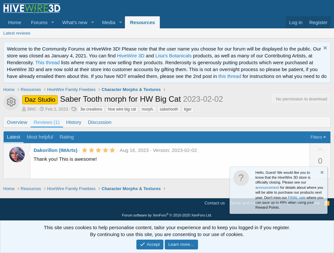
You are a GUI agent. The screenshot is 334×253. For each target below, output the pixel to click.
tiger (187, 109)
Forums (39, 22)
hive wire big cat (122, 109)
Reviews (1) (47, 122)
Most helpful (40, 137)
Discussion (100, 122)
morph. (148, 109)
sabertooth (169, 109)
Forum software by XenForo (167, 215)
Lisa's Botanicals (173, 55)
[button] (52, 22)
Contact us (215, 203)
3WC (32, 109)
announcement (267, 187)
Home (14, 22)
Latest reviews (16, 33)
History (74, 122)
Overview (17, 122)
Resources (142, 22)
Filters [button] (316, 137)
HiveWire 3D (130, 55)
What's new (74, 22)
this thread (229, 76)
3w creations (91, 109)
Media (108, 22)
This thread (47, 62)
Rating (67, 137)
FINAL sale (297, 198)
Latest (13, 137)
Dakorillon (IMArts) (55, 150)
